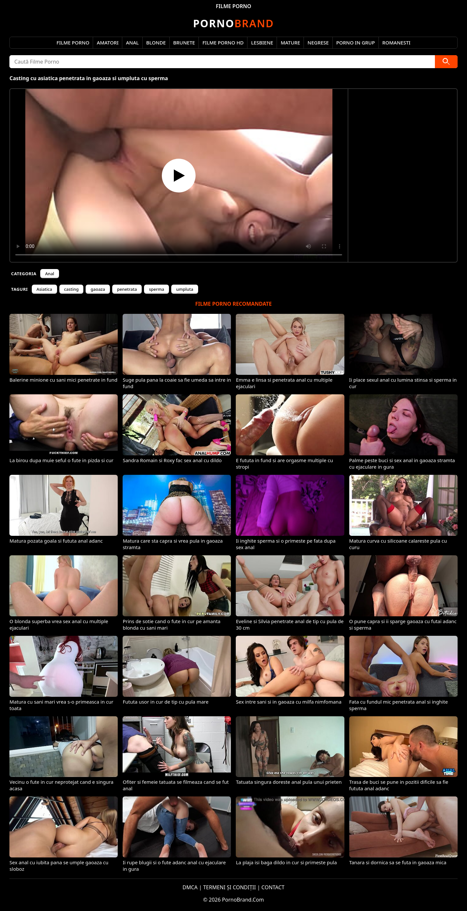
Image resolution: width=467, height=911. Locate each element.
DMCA (190, 887)
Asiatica (44, 289)
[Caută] (446, 61)
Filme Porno (72, 42)
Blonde (156, 42)
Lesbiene (262, 42)
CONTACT (272, 887)
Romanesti (396, 42)
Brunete (184, 42)
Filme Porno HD (223, 42)
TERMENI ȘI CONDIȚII (229, 887)
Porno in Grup (355, 42)
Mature (290, 42)
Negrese (318, 42)
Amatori (107, 42)
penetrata (127, 289)
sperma (156, 289)
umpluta (184, 289)
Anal (132, 42)
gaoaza (97, 289)
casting (71, 289)
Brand (233, 23)
